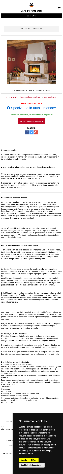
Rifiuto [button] (34, 460)
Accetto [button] (24, 460)
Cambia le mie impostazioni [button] (31, 465)
